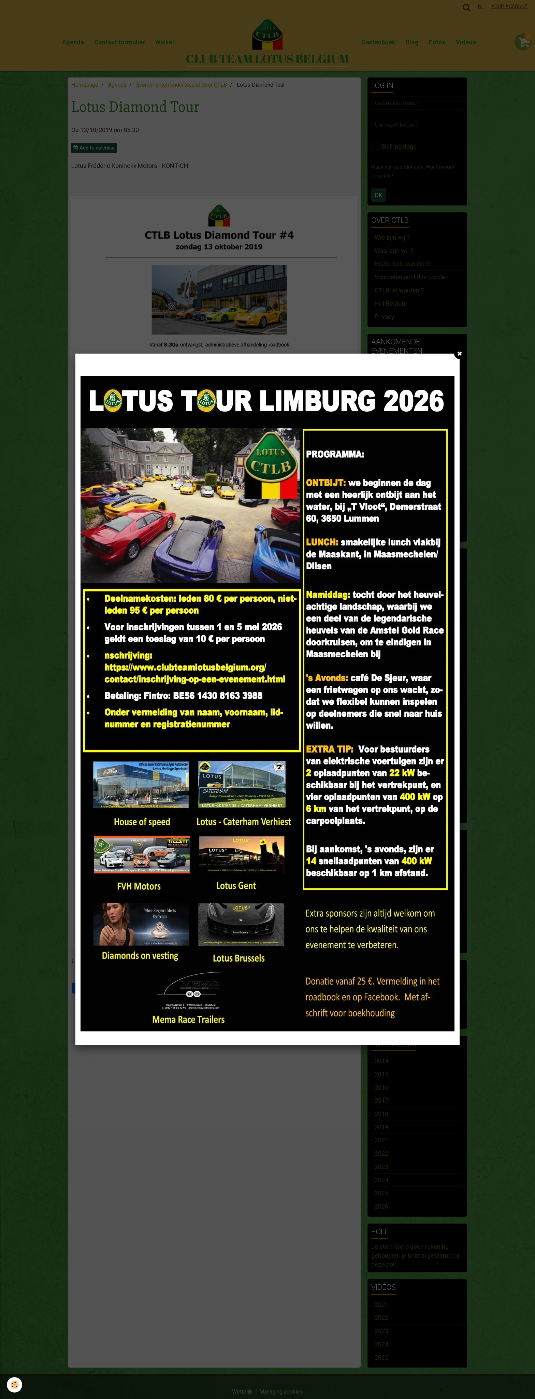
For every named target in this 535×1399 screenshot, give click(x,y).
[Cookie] (14, 1385)
